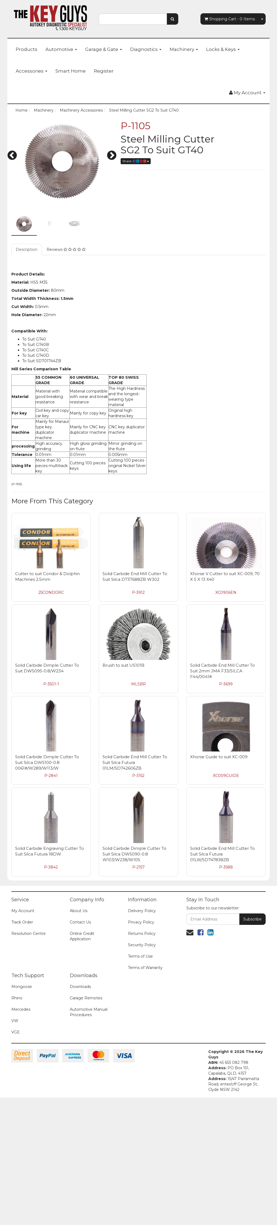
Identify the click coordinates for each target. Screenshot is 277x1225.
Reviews (66, 249)
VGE (15, 1032)
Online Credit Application (82, 936)
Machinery (184, 49)
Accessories (31, 71)
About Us (78, 910)
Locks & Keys (223, 49)
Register (104, 71)
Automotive (61, 49)
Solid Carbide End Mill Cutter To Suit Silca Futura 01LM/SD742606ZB (135, 762)
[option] (62, 161)
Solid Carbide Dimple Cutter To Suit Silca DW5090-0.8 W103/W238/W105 (134, 854)
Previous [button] (12, 155)
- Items (230, 19)
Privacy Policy (141, 922)
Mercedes (20, 1009)
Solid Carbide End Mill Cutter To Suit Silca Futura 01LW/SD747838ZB (222, 854)
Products (26, 49)
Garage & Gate (103, 49)
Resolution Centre (28, 933)
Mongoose (21, 986)
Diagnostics (145, 49)
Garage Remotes (86, 998)
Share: (135, 161)
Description (26, 249)
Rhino (16, 998)
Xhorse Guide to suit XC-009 (219, 756)
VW (14, 1020)
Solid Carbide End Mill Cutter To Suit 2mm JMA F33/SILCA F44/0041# (222, 671)
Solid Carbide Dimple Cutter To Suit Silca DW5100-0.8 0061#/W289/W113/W (47, 762)
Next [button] (111, 155)
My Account (22, 910)
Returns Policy (142, 933)
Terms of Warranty (145, 967)
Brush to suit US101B (123, 665)
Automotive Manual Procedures (88, 1012)
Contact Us (80, 922)
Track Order (22, 922)
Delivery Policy (142, 910)
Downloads (80, 986)
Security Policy (142, 944)
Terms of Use (140, 956)
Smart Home (70, 71)
